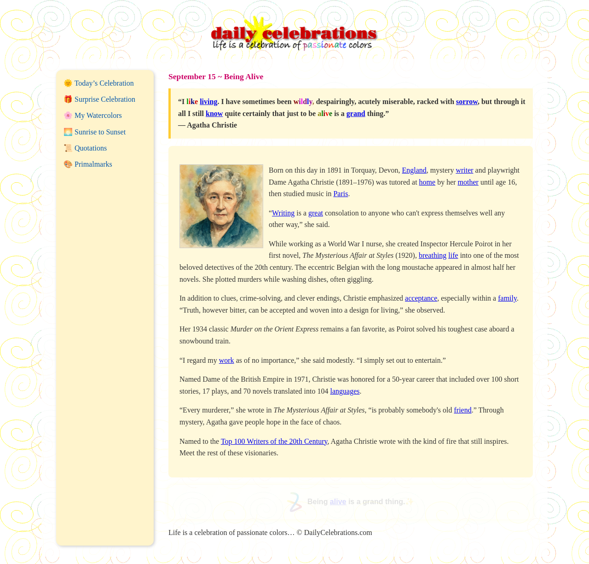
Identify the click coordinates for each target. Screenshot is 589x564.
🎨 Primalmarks (88, 164)
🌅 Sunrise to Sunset (95, 132)
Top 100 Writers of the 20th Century (274, 441)
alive (338, 502)
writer (464, 170)
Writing (283, 213)
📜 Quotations (85, 148)
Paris (340, 194)
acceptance (421, 298)
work (226, 360)
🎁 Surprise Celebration (99, 99)
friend (463, 410)
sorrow (467, 101)
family (507, 298)
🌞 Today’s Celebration (99, 83)
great (315, 213)
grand (355, 113)
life (453, 255)
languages (345, 391)
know (214, 113)
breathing (432, 255)
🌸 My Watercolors (93, 115)
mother (468, 182)
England (414, 170)
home (427, 182)
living (208, 101)
